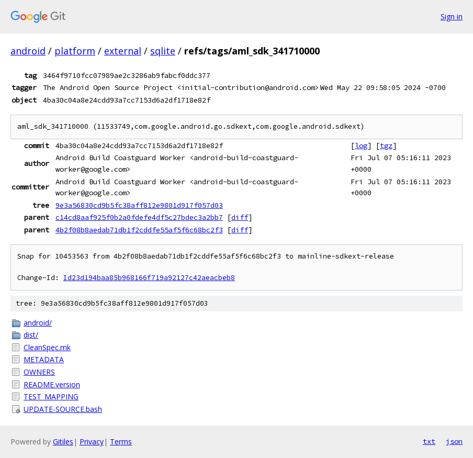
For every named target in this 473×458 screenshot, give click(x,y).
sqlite (162, 50)
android (28, 50)
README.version (52, 384)
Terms (121, 441)
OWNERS (39, 372)
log (361, 145)
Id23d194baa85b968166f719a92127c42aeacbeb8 (149, 277)
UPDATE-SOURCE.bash (63, 409)
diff (239, 217)
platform (74, 50)
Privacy (92, 441)
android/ (38, 323)
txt (429, 441)
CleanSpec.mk (47, 347)
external (122, 50)
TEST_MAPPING (51, 396)
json (454, 441)
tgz (386, 145)
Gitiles (63, 441)
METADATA (44, 359)
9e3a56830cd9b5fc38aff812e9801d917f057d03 (139, 205)
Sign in (452, 16)
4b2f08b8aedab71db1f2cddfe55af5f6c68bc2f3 (139, 229)
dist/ (31, 335)
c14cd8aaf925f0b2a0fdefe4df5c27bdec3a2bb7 (139, 217)
